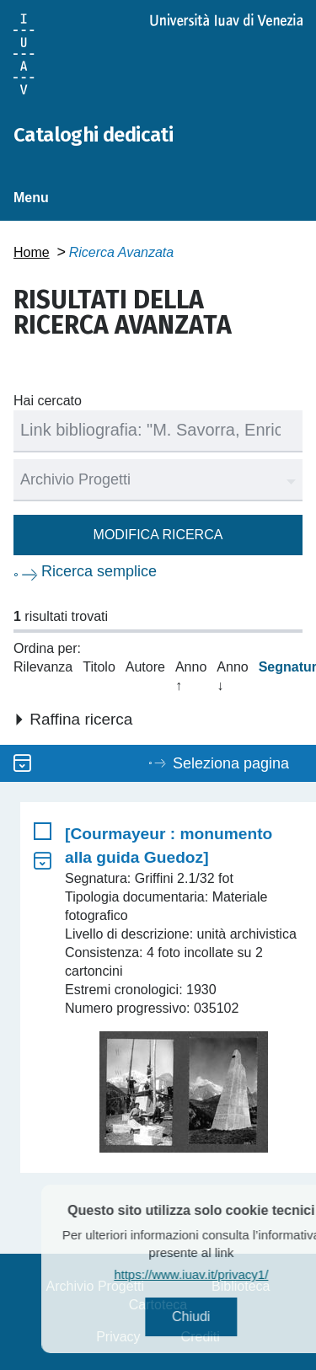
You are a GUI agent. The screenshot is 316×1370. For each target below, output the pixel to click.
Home (31, 252)
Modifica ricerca (158, 534)
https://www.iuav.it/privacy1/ (205, 1274)
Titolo (99, 667)
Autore (145, 667)
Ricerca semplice (99, 571)
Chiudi (205, 1316)
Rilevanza (42, 667)
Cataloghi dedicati (93, 135)
